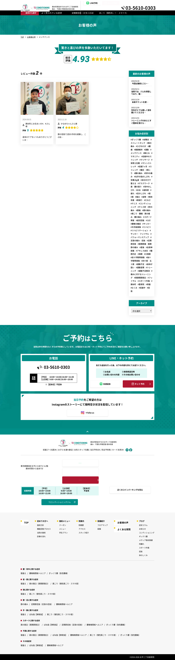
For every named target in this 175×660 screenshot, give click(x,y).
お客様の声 (31, 37)
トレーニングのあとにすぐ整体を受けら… (141, 121)
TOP (22, 37)
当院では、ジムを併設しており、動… (141, 92)
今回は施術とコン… (139, 83)
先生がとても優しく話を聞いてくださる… (141, 111)
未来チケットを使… (139, 102)
